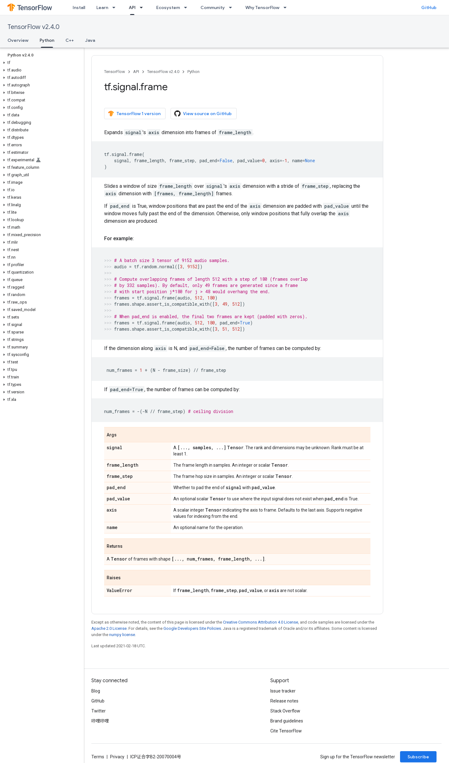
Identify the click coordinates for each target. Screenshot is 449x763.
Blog (95, 690)
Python (193, 71)
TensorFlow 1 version (134, 113)
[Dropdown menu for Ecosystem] (187, 7)
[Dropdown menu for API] (143, 7)
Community (212, 7)
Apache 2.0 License (109, 628)
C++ (69, 40)
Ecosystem (168, 7)
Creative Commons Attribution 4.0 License (260, 622)
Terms (97, 756)
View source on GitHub (203, 113)
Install (79, 7)
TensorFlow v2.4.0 (33, 27)
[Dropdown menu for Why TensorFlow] (286, 7)
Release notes (284, 700)
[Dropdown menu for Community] (232, 7)
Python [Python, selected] (47, 40)
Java (90, 40)
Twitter (98, 710)
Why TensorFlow (262, 7)
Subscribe (418, 757)
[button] (40, 62)
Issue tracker (283, 690)
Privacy (117, 756)
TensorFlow (114, 71)
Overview (17, 40)
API (136, 71)
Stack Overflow (285, 710)
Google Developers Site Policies (192, 628)
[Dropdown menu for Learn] (115, 7)
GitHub (429, 7)
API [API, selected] (132, 7)
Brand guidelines (286, 720)
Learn (102, 7)
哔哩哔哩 (100, 720)
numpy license (122, 634)
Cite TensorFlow (286, 730)
